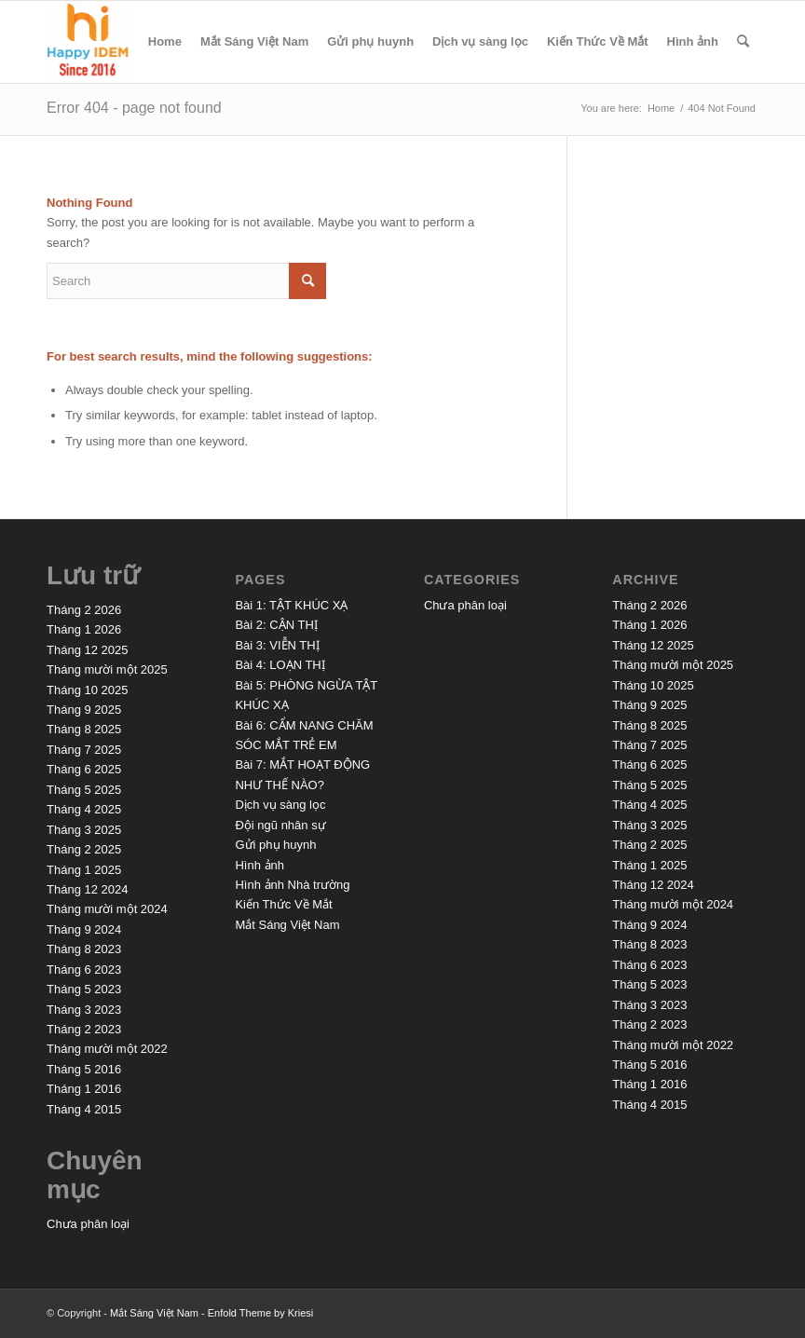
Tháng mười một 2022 (107, 1049)
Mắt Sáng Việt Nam (254, 41)
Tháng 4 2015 (84, 1109)
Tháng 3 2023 (84, 1010)
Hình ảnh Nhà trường (292, 885)
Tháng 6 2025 (84, 769)
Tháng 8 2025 (84, 729)
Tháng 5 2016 (84, 1069)
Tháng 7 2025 (84, 750)
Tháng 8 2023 (84, 949)
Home (165, 41)
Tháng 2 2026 (84, 610)
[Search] (743, 42)
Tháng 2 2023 (84, 1029)
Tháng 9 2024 (84, 929)
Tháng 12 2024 (87, 889)
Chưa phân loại (88, 1224)
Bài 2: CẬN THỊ (276, 625)
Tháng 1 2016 (84, 1089)
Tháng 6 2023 (84, 969)
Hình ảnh (692, 41)
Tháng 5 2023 (84, 989)
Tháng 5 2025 (84, 790)
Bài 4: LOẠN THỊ (279, 665)
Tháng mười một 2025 (107, 669)
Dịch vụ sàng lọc (480, 41)
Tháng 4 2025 (84, 809)
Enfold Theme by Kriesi (261, 1312)
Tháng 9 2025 (84, 710)
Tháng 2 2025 (84, 849)
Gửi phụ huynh (370, 41)
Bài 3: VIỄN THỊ (277, 645)
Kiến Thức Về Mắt (597, 41)
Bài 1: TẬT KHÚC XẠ (291, 605)
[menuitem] (743, 42)
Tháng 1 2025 (84, 870)
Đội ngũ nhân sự (280, 825)
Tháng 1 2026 (84, 629)
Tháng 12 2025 (87, 650)
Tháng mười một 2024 (107, 909)
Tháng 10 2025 (87, 690)
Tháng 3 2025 (84, 830)
